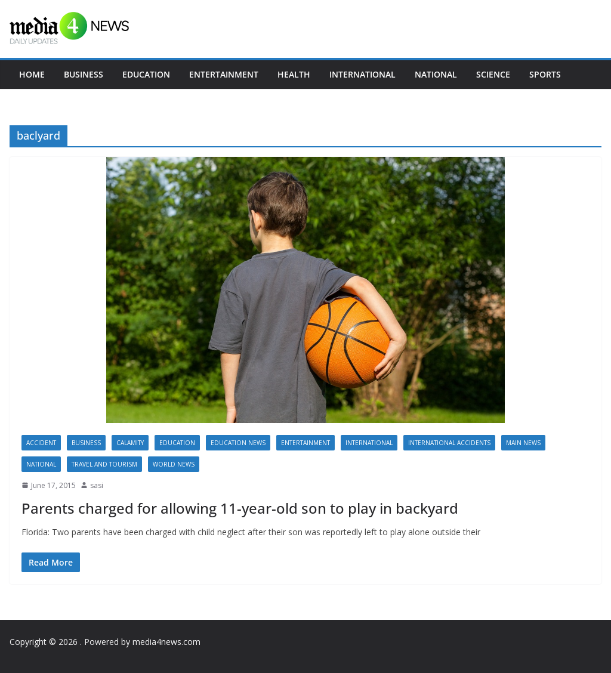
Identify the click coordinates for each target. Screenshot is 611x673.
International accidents (449, 443)
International (362, 74)
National (436, 74)
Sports (545, 74)
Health (293, 74)
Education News (238, 443)
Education (146, 74)
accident (41, 443)
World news (174, 464)
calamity (130, 443)
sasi (96, 485)
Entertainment (223, 74)
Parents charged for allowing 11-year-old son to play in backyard (239, 508)
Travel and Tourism (104, 464)
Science (493, 74)
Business (83, 74)
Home (32, 74)
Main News (523, 443)
